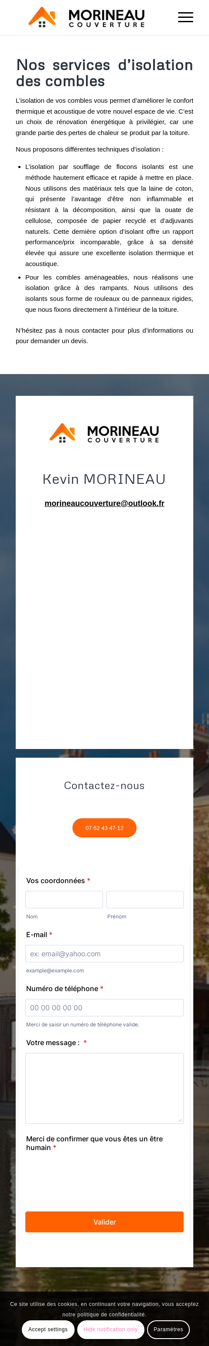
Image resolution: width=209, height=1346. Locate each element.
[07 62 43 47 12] (104, 828)
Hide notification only (111, 1329)
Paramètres (168, 1329)
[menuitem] (181, 17)
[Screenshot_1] (87, 17)
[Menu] (181, 17)
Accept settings (48, 1329)
